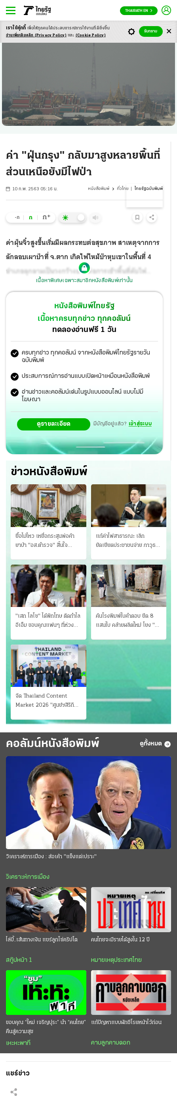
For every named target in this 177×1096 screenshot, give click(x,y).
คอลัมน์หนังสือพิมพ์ (52, 744)
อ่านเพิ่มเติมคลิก (36, 35)
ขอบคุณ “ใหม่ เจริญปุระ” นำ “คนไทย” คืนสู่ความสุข (46, 1027)
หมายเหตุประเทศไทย (116, 960)
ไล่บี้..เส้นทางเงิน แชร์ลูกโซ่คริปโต (42, 940)
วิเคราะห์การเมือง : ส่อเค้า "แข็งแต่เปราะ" (51, 857)
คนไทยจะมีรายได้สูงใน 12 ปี (120, 940)
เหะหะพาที (18, 1043)
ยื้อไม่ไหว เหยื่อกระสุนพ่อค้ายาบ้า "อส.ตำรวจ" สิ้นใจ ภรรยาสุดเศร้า (44, 541)
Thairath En (138, 11)
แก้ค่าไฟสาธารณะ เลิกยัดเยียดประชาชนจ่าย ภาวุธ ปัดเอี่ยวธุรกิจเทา (126, 541)
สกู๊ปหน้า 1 (19, 960)
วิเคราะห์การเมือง (27, 877)
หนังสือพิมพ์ (98, 189)
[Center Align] (169, 31)
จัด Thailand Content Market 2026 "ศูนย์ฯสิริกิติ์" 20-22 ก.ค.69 (47, 701)
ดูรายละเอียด (54, 424)
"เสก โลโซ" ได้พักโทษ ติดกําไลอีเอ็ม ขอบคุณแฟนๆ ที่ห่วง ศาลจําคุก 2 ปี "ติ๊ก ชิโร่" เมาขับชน (47, 621)
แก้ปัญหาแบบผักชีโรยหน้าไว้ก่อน (126, 1023)
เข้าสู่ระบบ (140, 424)
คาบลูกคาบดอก (110, 1043)
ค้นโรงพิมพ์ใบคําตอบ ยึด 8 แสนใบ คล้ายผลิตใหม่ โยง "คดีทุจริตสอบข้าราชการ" (128, 621)
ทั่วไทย (123, 189)
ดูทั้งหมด (155, 744)
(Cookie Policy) (91, 35)
